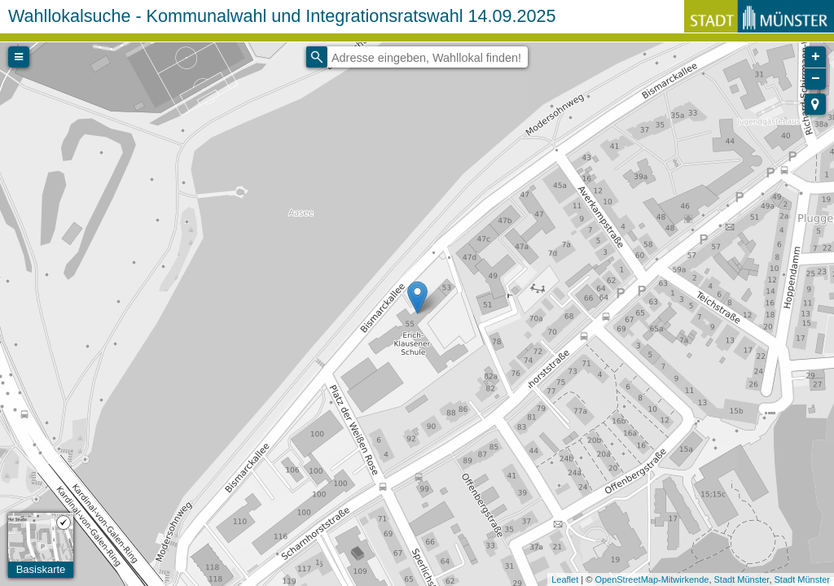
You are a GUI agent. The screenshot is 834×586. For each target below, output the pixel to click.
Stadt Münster (742, 579)
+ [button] (815, 57)
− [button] (815, 79)
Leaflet (564, 579)
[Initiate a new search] (316, 57)
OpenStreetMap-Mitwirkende (652, 579)
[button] (815, 104)
